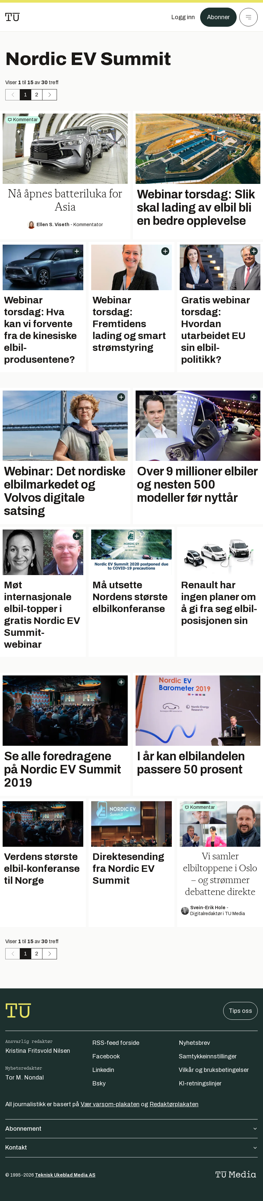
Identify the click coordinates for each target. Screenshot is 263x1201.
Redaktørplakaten (173, 1104)
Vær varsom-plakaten (110, 1104)
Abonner (218, 17)
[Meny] (248, 17)
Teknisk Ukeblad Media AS (65, 1175)
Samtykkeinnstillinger (208, 1056)
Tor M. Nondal (24, 1077)
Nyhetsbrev (194, 1043)
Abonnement (131, 1128)
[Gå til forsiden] (12, 17)
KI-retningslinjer (200, 1083)
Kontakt (131, 1147)
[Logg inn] (183, 17)
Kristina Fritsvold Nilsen (37, 1050)
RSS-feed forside (115, 1043)
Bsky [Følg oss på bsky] (99, 1083)
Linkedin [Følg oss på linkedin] (103, 1070)
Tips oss (240, 1011)
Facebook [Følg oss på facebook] (106, 1056)
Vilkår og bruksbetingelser (214, 1070)
